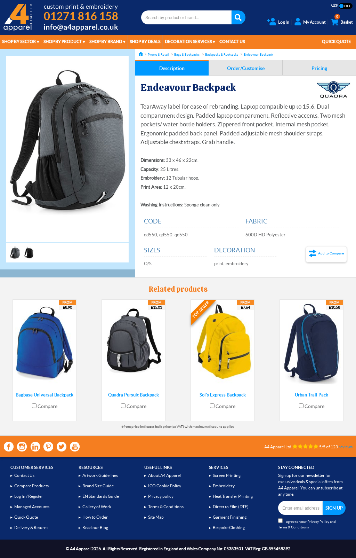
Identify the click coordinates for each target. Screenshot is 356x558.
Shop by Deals (145, 41)
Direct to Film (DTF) (231, 506)
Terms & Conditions (166, 506)
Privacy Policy (318, 522)
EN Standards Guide (100, 496)
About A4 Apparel (164, 475)
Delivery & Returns (31, 527)
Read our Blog (95, 527)
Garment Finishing (229, 517)
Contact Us (232, 41)
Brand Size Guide (98, 486)
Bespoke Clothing (229, 527)
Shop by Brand (105, 41)
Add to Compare (331, 253)
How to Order (95, 517)
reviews (346, 447)
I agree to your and (307, 523)
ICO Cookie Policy (164, 486)
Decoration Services (188, 41)
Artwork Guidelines (100, 475)
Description (172, 68)
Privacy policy (160, 496)
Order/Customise (246, 68)
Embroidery (224, 486)
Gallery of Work (96, 506)
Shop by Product (62, 41)
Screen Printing (227, 475)
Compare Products (31, 486)
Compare (47, 406)
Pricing (319, 68)
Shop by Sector (19, 41)
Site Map (156, 517)
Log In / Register (28, 496)
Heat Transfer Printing (233, 496)
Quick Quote (336, 41)
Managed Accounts (31, 506)
